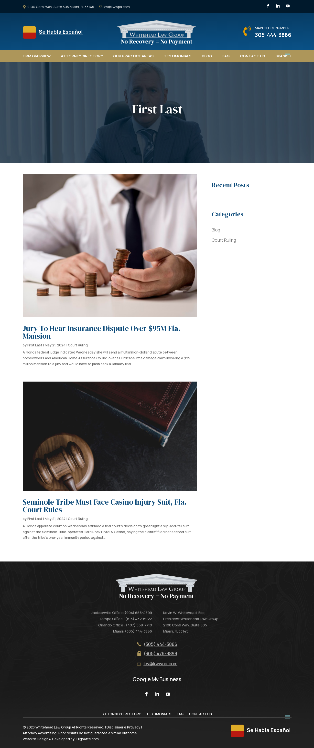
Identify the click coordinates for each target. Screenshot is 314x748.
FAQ (226, 56)
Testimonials (178, 56)
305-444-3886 (273, 35)
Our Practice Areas (133, 56)
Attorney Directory (82, 56)
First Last (34, 345)
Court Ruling (78, 345)
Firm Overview (37, 56)
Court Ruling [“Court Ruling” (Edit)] (224, 240)
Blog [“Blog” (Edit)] (216, 230)
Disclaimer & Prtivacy (123, 727)
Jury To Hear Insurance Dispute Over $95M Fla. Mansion (101, 332)
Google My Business (157, 679)
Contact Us (252, 56)
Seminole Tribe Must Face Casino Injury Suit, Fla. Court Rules (105, 506)
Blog (207, 56)
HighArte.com (87, 739)
